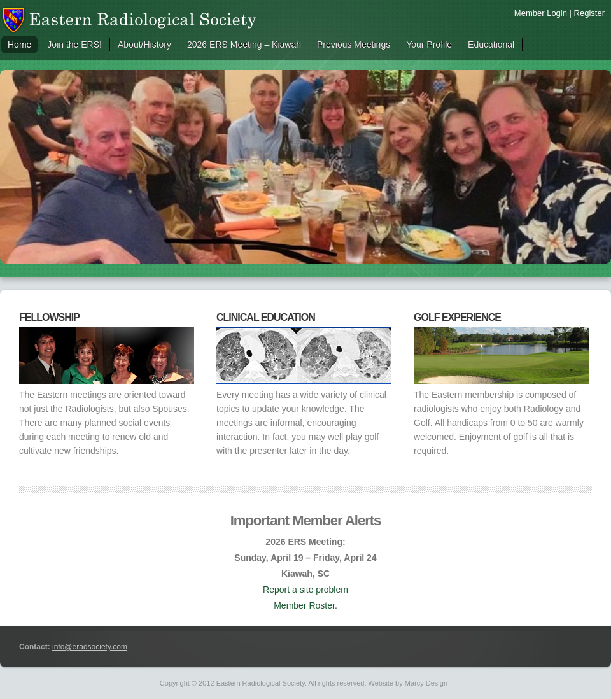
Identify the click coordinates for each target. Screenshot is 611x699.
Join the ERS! (74, 44)
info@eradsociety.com (89, 646)
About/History (144, 44)
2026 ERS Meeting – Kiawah (244, 44)
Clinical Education (265, 317)
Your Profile (429, 44)
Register (589, 13)
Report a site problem (305, 589)
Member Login (540, 13)
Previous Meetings (353, 44)
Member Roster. (305, 605)
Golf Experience (457, 317)
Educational (491, 44)
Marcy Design (426, 683)
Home (19, 44)
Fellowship (49, 317)
